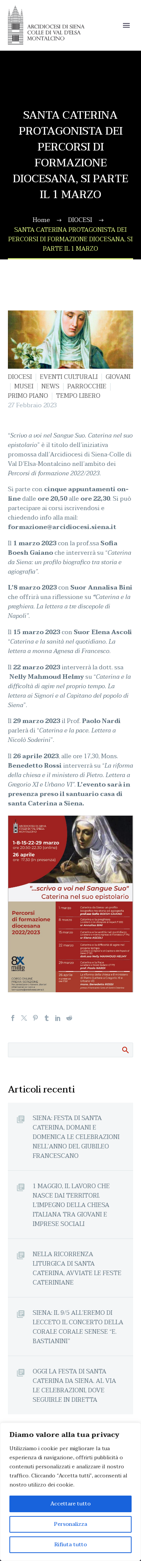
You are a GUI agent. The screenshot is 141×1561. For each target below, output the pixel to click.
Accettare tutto (70, 1503)
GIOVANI (118, 377)
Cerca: (125, 1050)
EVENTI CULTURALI (69, 377)
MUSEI (23, 386)
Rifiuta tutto (71, 1544)
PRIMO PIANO (28, 396)
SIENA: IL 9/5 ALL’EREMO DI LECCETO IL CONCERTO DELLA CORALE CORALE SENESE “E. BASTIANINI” (78, 1327)
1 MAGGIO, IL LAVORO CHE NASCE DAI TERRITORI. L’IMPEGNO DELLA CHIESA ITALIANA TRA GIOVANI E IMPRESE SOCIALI (71, 1205)
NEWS (50, 386)
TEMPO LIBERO (78, 396)
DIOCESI (20, 377)
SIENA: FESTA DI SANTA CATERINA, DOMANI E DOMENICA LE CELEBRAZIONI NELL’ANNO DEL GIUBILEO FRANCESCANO (76, 1137)
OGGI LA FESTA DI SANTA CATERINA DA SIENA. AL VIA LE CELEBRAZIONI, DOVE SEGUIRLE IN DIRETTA (74, 1385)
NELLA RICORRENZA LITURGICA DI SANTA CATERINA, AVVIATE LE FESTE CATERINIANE (77, 1268)
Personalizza (70, 1524)
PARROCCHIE (86, 386)
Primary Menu (126, 25)
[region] (70, 1492)
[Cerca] (70, 1050)
